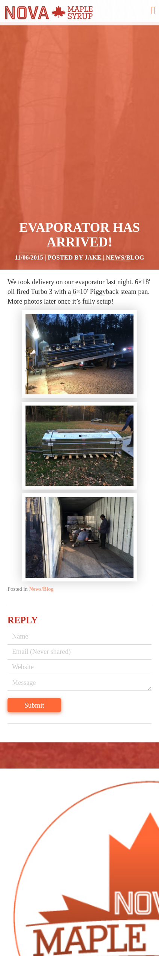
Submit (34, 705)
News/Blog (125, 257)
